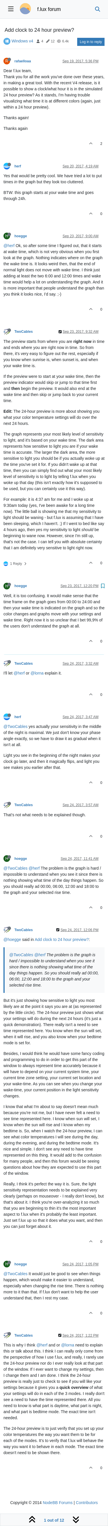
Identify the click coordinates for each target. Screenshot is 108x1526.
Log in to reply (91, 42)
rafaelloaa (22, 61)
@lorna (37, 673)
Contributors (87, 1502)
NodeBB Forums (57, 1502)
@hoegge (12, 939)
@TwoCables (15, 726)
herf (17, 166)
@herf (8, 245)
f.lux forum (49, 9)
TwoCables (23, 332)
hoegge (20, 236)
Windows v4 (22, 41)
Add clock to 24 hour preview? (62, 939)
